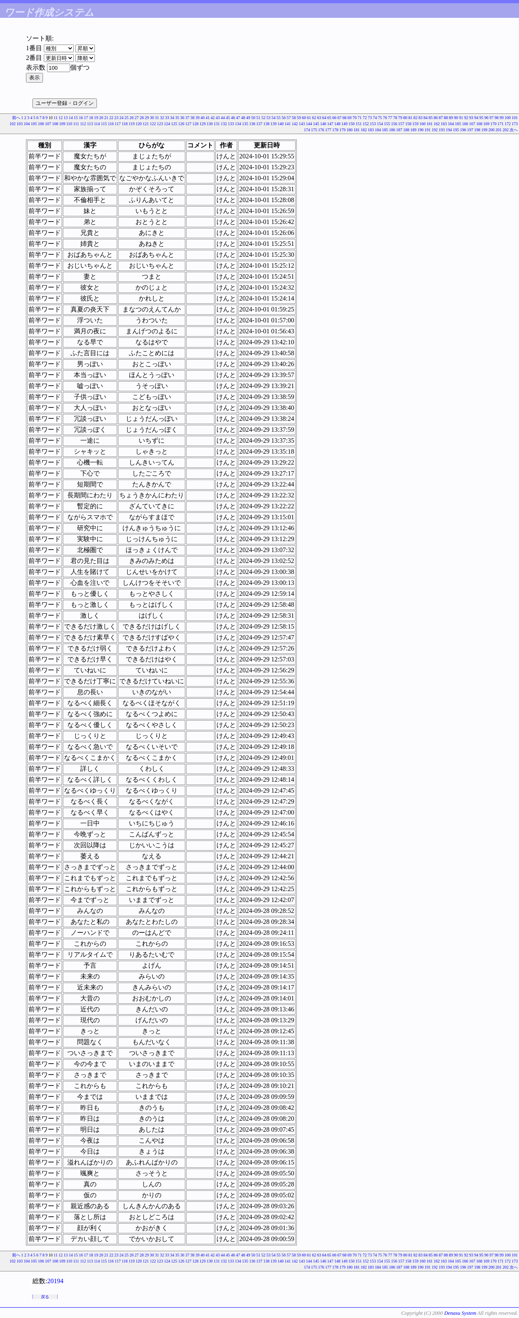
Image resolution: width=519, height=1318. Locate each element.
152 (366, 124)
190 (421, 130)
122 (153, 124)
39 (197, 117)
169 (486, 124)
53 (268, 117)
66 (334, 117)
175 (314, 130)
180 (350, 130)
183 (371, 130)
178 (335, 130)
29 (147, 117)
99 (502, 117)
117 (118, 124)
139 (273, 124)
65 (329, 117)
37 (187, 117)
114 (97, 124)
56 (284, 117)
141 (288, 124)
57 (289, 117)
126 (181, 124)
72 (365, 117)
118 (125, 124)
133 (231, 124)
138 (267, 124)
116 (111, 124)
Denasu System (460, 1313)
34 (172, 117)
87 (441, 117)
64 (324, 117)
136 (252, 124)
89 (451, 117)
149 (344, 124)
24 (122, 117)
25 (126, 117)
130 (210, 124)
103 (20, 124)
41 (208, 117)
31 (157, 117)
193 (442, 130)
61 (309, 117)
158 (408, 124)
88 (446, 117)
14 (71, 117)
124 (167, 124)
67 (339, 117)
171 (501, 124)
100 (508, 117)
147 (330, 124)
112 (83, 124)
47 (238, 117)
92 (466, 117)
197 (470, 130)
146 (323, 124)
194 (449, 130)
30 (152, 117)
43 (218, 117)
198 (477, 130)
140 (281, 124)
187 (399, 130)
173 (515, 124)
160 (423, 124)
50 (253, 117)
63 (319, 117)
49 (248, 117)
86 (436, 117)
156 (394, 124)
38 (193, 117)
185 (385, 130)
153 (373, 124)
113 (90, 124)
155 (387, 124)
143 (302, 124)
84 (426, 117)
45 (228, 117)
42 (213, 117)
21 (106, 117)
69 (349, 117)
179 (342, 130)
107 (48, 124)
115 (104, 124)
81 (410, 117)
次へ (514, 130)
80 (405, 117)
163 (444, 124)
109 (62, 124)
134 (238, 124)
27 (137, 117)
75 (380, 117)
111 (76, 124)
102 (12, 124)
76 (385, 117)
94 (476, 117)
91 (461, 117)
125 (174, 124)
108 (55, 124)
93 (471, 117)
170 (494, 124)
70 (355, 117)
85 (431, 117)
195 (456, 130)
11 (56, 117)
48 (243, 117)
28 (142, 117)
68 (345, 117)
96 (487, 117)
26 (132, 117)
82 (416, 117)
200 (492, 130)
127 (188, 124)
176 (321, 130)
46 (233, 117)
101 (515, 117)
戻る (45, 1297)
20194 (55, 1280)
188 (406, 130)
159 (415, 124)
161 (430, 124)
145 (316, 124)
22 (111, 117)
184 (378, 130)
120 (139, 124)
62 (314, 117)
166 (465, 124)
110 (69, 124)
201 (498, 130)
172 (508, 124)
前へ (16, 117)
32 (162, 117)
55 (279, 117)
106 (41, 124)
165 (458, 124)
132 (224, 124)
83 (420, 117)
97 (491, 117)
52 (264, 117)
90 (456, 117)
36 (182, 117)
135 (245, 124)
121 (146, 124)
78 (395, 117)
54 (274, 117)
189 (413, 130)
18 (91, 117)
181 (357, 130)
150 (352, 124)
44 (223, 117)
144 (309, 124)
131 (217, 124)
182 (364, 130)
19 (96, 117)
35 (177, 117)
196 (463, 130)
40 (203, 117)
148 (338, 124)
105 (34, 124)
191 (428, 130)
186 (392, 130)
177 (328, 130)
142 (295, 124)
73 (370, 117)
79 (400, 117)
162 (437, 124)
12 (61, 117)
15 (76, 117)
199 (484, 130)
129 (202, 124)
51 (258, 117)
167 (472, 124)
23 (116, 117)
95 (481, 117)
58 (294, 117)
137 (259, 124)
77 (390, 117)
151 (359, 124)
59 (299, 117)
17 (86, 117)
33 (167, 117)
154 (380, 124)
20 (101, 117)
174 (307, 130)
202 (506, 130)
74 (375, 117)
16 (81, 117)
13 (66, 117)
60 (304, 117)
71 (360, 117)
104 (27, 124)
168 (479, 124)
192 (435, 130)
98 (497, 117)
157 (401, 124)
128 (196, 124)
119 (132, 124)
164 (451, 124)
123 (160, 124)
